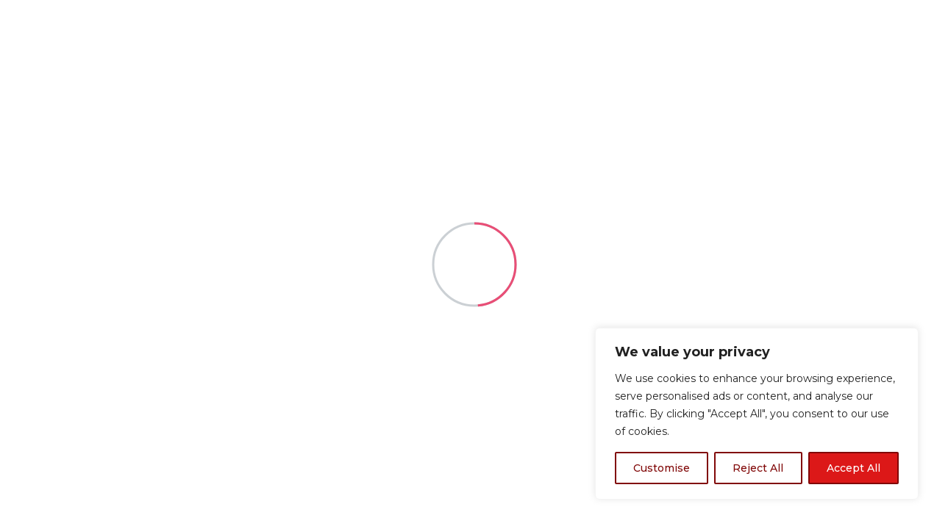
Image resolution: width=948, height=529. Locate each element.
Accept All (853, 468)
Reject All (758, 468)
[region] (757, 414)
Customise (661, 468)
